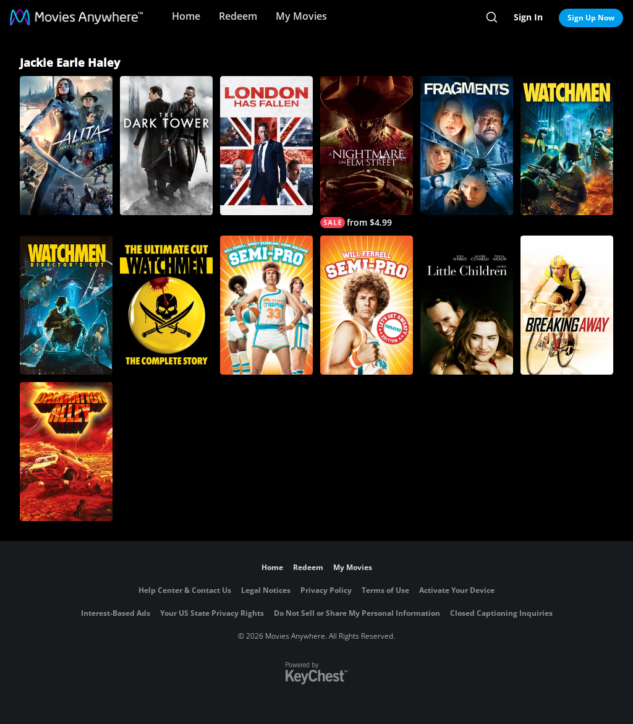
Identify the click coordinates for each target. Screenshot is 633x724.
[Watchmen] (566, 145)
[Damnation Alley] (66, 451)
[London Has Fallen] (266, 145)
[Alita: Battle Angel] (66, 145)
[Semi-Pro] (266, 305)
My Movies (301, 16)
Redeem (238, 16)
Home (186, 16)
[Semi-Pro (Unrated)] (366, 305)
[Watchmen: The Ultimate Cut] (166, 305)
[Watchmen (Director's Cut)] (66, 305)
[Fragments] (466, 145)
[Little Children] (466, 305)
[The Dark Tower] (166, 145)
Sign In (528, 17)
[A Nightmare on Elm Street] (366, 152)
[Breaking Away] (566, 305)
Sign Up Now (590, 17)
